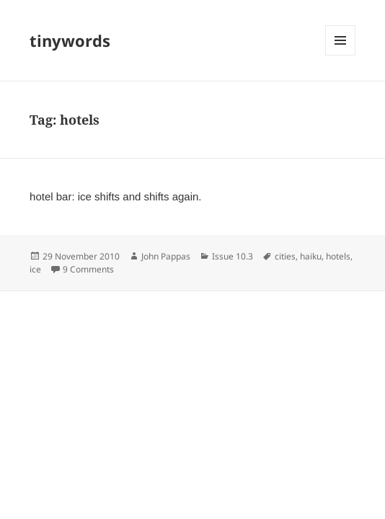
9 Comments (88, 269)
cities (285, 256)
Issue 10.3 (232, 256)
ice (35, 269)
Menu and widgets (340, 55)
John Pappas (165, 256)
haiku (311, 256)
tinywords (70, 40)
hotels (338, 256)
